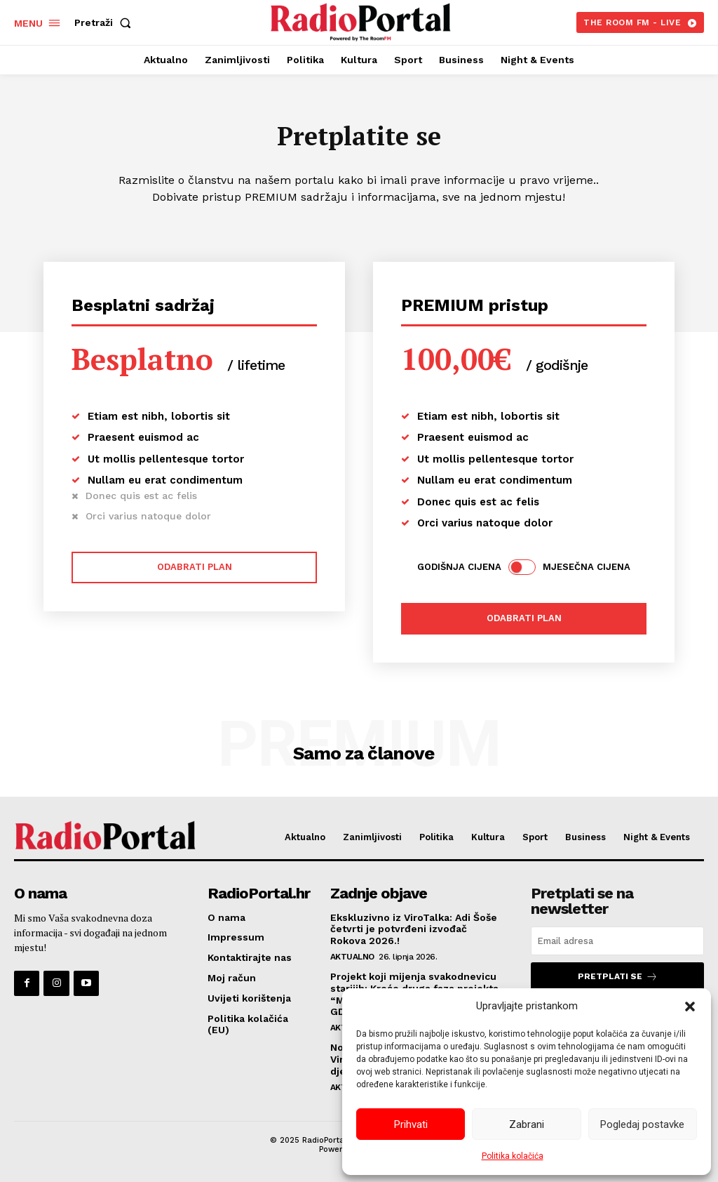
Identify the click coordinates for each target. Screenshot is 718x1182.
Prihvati (411, 1124)
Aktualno (352, 957)
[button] (690, 1007)
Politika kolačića (512, 1156)
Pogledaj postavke (642, 1124)
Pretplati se (618, 977)
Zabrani (526, 1124)
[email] (617, 941)
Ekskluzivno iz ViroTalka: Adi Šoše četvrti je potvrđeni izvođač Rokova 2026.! (413, 929)
